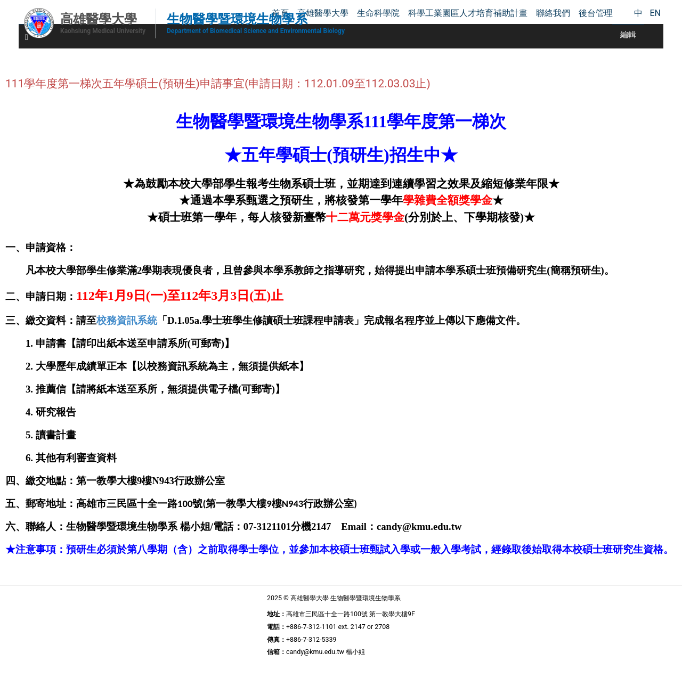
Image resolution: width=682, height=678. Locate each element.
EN (655, 13)
